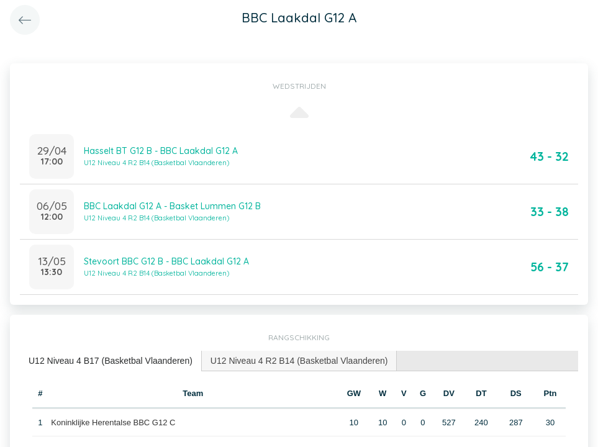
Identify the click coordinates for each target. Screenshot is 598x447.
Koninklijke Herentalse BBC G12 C (113, 422)
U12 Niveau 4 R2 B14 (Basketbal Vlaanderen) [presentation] (299, 361)
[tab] (111, 361)
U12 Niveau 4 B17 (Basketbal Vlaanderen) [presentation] (111, 361)
